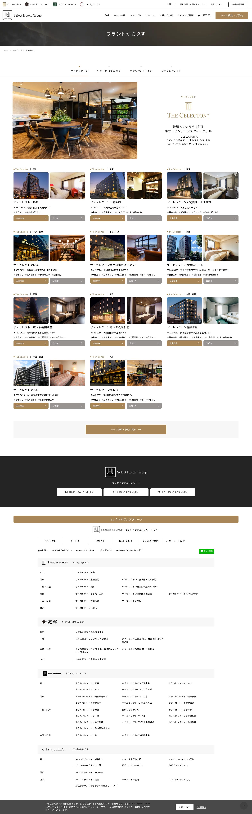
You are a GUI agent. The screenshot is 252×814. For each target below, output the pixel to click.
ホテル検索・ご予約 (232, 15)
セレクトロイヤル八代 (179, 779)
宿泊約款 (42, 550)
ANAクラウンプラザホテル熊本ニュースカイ (97, 785)
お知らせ (100, 541)
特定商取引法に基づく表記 (128, 550)
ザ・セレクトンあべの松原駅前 (183, 593)
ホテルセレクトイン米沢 (87, 689)
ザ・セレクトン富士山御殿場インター (140, 586)
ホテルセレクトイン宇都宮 (135, 696)
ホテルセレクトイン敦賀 (87, 709)
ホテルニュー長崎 (130, 779)
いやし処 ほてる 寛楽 (37, 4)
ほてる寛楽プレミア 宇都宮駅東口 (92, 638)
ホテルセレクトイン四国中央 (136, 735)
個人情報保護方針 (60, 550)
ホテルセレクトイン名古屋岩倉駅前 (93, 728)
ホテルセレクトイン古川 (180, 683)
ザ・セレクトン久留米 (86, 607)
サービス (150, 15)
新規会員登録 (238, 4)
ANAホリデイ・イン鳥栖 (87, 779)
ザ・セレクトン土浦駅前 (87, 579)
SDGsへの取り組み (85, 550)
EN (173, 4)
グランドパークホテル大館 (88, 765)
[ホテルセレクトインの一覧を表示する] (126, 673)
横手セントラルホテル (132, 765)
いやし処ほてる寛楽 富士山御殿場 (138, 649)
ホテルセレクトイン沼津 (133, 715)
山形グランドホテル (178, 765)
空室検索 (20, 218)
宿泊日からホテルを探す (79, 492)
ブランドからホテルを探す (173, 492)
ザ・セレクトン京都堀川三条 (89, 593)
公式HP (55, 218)
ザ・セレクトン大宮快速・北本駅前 (139, 579)
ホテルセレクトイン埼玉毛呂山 (137, 702)
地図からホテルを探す (126, 492)
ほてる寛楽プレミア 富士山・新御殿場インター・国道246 (97, 651)
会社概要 (204, 15)
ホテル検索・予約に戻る (123, 429)
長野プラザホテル (130, 709)
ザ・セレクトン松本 (85, 586)
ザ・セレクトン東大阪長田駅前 (137, 593)
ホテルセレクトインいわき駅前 (137, 689)
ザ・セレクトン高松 (131, 600)
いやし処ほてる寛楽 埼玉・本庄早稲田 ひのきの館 (142, 640)
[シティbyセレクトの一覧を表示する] (126, 749)
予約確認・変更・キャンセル (192, 4)
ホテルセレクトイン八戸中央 (136, 683)
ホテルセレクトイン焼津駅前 (182, 715)
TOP (107, 15)
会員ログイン (216, 4)
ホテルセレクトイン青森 (87, 683)
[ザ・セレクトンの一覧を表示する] (126, 562)
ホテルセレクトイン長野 (180, 709)
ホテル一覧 (119, 15)
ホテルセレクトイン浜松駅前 (182, 722)
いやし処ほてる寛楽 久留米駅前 (91, 659)
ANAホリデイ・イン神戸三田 (89, 772)
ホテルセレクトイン (64, 4)
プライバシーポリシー (98, 806)
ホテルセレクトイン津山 (87, 735)
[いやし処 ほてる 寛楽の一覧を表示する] (126, 622)
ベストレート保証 (175, 541)
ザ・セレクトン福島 (85, 572)
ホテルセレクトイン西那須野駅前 (92, 696)
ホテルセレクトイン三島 (87, 715)
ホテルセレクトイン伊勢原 (181, 702)
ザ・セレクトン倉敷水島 (87, 600)
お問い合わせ (166, 15)
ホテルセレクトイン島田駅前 (89, 722)
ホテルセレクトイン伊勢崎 (88, 702)
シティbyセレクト (90, 4)
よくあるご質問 (186, 15)
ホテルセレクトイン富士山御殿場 (138, 722)
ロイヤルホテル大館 (131, 759)
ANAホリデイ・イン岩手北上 (89, 759)
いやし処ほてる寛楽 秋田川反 (90, 631)
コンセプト (135, 15)
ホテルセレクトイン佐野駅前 (182, 696)
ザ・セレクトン (12, 4)
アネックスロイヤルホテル (181, 759)
